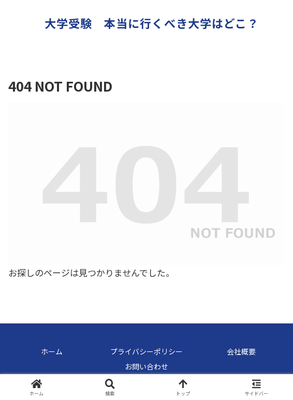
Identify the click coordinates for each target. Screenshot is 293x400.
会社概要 (241, 351)
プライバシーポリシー (146, 351)
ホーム (52, 351)
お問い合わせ (146, 366)
